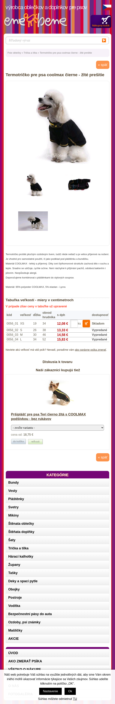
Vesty (12, 491)
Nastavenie (50, 691)
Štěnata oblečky (21, 523)
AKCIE (13, 639)
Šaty (11, 540)
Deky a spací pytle (23, 581)
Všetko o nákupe (24, 669)
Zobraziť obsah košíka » (101, 21)
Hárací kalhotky (20, 556)
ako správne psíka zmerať (90, 349)
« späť (102, 65)
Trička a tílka (30, 52)
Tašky (13, 573)
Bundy (13, 482)
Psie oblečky (14, 52)
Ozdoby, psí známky (24, 622)
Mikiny (13, 515)
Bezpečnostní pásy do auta (30, 614)
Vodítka (14, 606)
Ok (70, 691)
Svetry (13, 507)
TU (75, 698)
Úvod (13, 653)
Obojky (14, 589)
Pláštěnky (16, 499)
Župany (14, 565)
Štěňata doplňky (21, 532)
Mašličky (15, 630)
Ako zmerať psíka (25, 661)
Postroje (15, 597)
